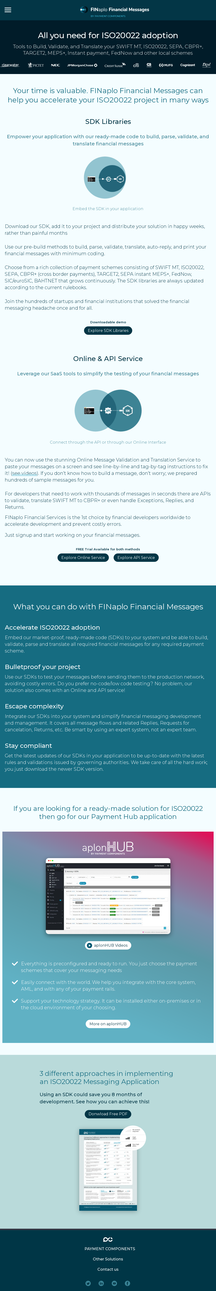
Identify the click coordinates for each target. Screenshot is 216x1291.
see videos (24, 473)
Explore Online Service (83, 557)
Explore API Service (136, 557)
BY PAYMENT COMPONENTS (108, 16)
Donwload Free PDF (108, 1114)
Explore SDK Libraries (108, 330)
